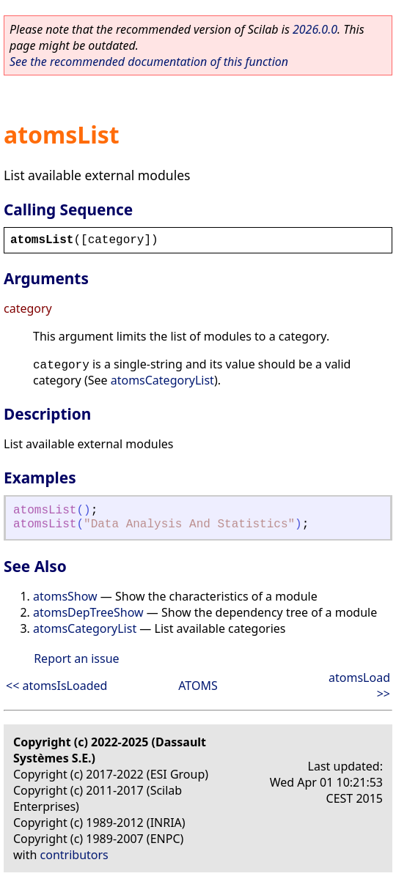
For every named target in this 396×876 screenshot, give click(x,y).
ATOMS (197, 686)
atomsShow (65, 596)
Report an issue (76, 658)
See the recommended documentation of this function (149, 61)
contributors (74, 855)
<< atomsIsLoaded (56, 686)
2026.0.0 (315, 29)
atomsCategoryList (162, 380)
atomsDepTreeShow (88, 612)
